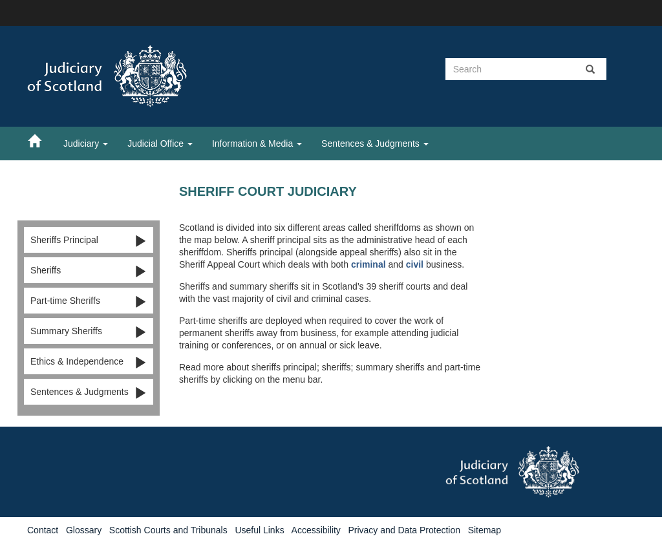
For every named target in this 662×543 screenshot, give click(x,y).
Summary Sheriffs (88, 331)
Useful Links (259, 530)
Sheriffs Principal (88, 240)
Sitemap (484, 530)
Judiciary (85, 143)
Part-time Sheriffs (88, 301)
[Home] (41, 140)
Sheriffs (88, 270)
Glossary (83, 530)
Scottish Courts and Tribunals (168, 530)
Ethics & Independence (88, 362)
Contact (42, 530)
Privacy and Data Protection (404, 530)
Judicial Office (160, 143)
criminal (368, 264)
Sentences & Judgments (375, 143)
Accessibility (316, 530)
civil (414, 264)
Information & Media (257, 143)
